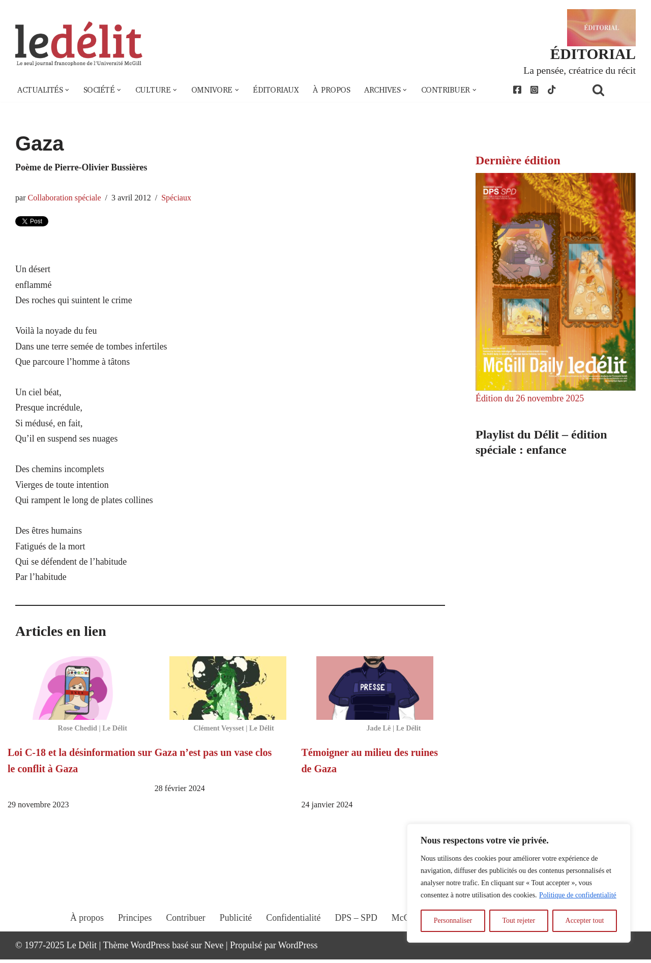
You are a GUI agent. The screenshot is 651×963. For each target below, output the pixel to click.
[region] (519, 883)
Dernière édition (518, 160)
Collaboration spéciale (65, 198)
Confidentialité (293, 931)
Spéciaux (177, 198)
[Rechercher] (611, 90)
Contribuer (185, 931)
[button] (68, 91)
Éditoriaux (277, 90)
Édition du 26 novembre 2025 (530, 399)
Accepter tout (585, 920)
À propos (333, 90)
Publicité (235, 931)
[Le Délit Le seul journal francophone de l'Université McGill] (78, 44)
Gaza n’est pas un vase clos (213, 756)
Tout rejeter (518, 920)
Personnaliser (453, 920)
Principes (134, 931)
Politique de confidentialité (577, 895)
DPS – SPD (356, 931)
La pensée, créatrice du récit (579, 70)
